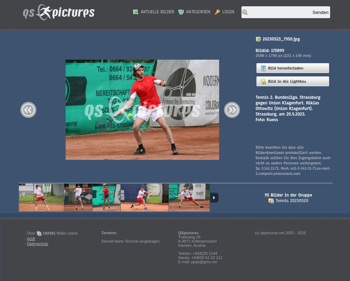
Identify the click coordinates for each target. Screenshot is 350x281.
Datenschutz (37, 244)
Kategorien (194, 12)
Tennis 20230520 (292, 201)
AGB (31, 239)
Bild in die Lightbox (283, 81)
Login (224, 12)
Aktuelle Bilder (153, 12)
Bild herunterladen (282, 68)
